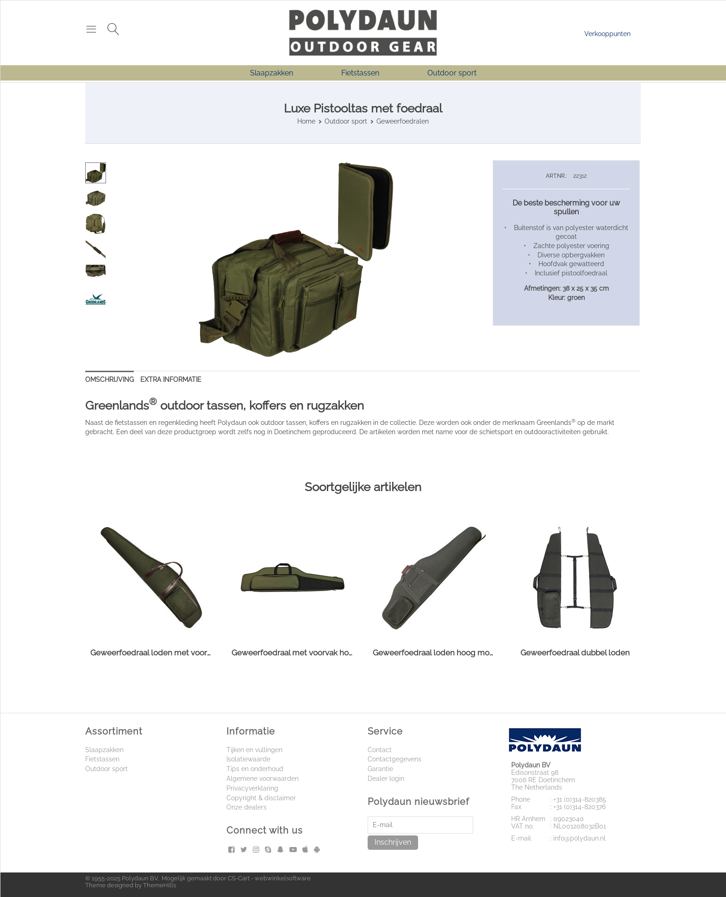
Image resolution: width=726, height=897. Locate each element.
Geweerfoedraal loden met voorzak (151, 652)
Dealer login (386, 778)
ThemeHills (159, 885)
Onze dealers (246, 807)
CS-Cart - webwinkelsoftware (269, 878)
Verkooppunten (607, 33)
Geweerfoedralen (402, 121)
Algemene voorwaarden (262, 778)
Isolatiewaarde (248, 759)
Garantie (380, 768)
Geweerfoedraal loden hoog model (433, 652)
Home (306, 121)
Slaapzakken (271, 73)
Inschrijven (393, 842)
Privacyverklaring (252, 788)
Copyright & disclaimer (261, 798)
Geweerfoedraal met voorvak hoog (292, 652)
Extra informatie (170, 379)
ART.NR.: (556, 176)
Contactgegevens (394, 759)
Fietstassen (360, 73)
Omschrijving (109, 379)
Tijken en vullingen (254, 750)
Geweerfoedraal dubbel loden (575, 652)
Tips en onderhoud (254, 768)
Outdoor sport (451, 73)
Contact (380, 750)
